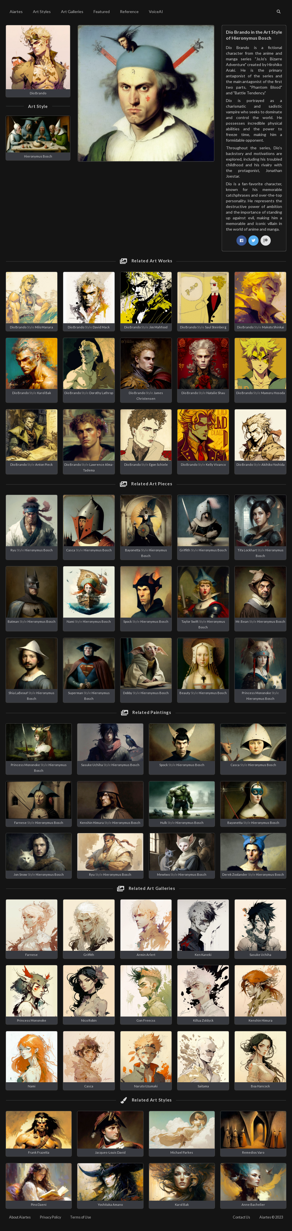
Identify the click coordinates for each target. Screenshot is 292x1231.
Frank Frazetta (38, 1152)
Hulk (163, 822)
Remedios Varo (253, 1152)
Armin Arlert (146, 954)
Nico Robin (89, 1020)
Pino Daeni (38, 1204)
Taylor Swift (189, 621)
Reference (129, 11)
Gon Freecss (145, 1020)
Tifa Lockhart (247, 550)
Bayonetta (132, 550)
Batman (13, 621)
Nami (70, 621)
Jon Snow (20, 874)
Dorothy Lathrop (101, 393)
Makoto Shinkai (273, 327)
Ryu (13, 550)
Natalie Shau (215, 393)
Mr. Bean (242, 621)
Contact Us (241, 1217)
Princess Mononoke (256, 693)
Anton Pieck (44, 464)
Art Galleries (72, 11)
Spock (127, 621)
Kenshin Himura (92, 822)
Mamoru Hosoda (273, 393)
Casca (70, 550)
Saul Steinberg (215, 327)
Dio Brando (38, 93)
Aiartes (16, 11)
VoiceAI (156, 11)
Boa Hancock (260, 1086)
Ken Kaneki (203, 954)
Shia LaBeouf (18, 693)
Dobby (127, 693)
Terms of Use (80, 1217)
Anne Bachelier (253, 1204)
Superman (75, 693)
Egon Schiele (158, 464)
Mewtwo (163, 874)
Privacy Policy (50, 1217)
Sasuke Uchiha (92, 765)
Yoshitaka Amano (110, 1204)
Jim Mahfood (158, 327)
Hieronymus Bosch (38, 156)
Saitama (203, 1086)
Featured (102, 11)
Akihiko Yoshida (273, 464)
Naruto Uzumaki (146, 1086)
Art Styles (42, 11)
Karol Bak (44, 393)
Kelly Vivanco (216, 464)
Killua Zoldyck (203, 1020)
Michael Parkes (181, 1152)
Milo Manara (44, 327)
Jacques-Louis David (110, 1152)
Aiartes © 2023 (271, 1217)
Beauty (184, 693)
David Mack (101, 327)
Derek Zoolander (234, 874)
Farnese (20, 822)
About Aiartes (20, 1217)
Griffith (184, 550)
